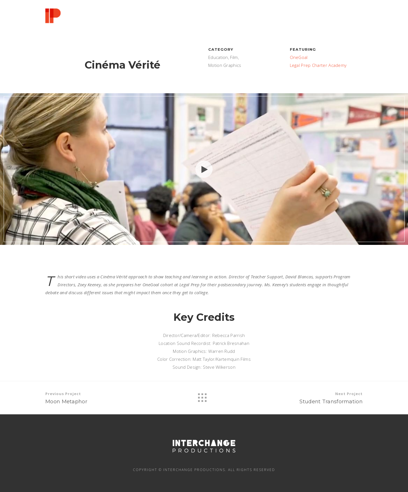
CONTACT (351, 20)
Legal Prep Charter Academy (318, 65)
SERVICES (246, 18)
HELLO (185, 17)
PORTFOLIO (284, 18)
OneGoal (299, 57)
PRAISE (319, 19)
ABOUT (214, 18)
